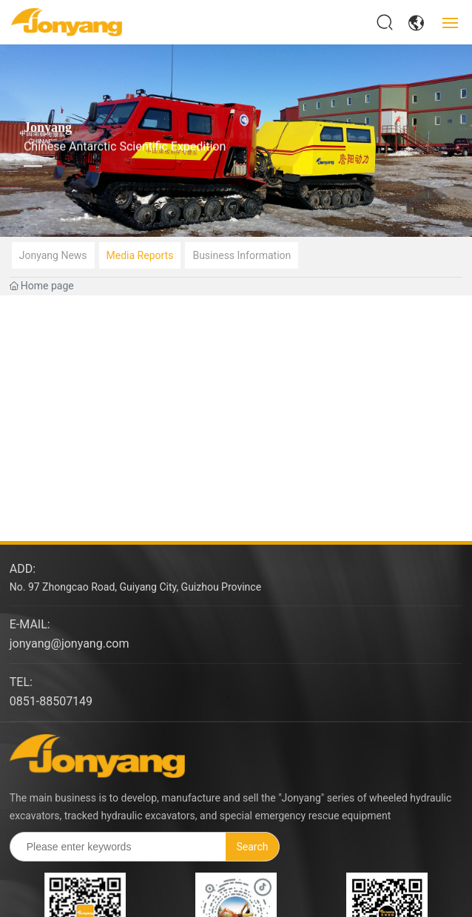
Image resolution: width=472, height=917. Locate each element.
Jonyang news (53, 255)
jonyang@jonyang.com (69, 643)
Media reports (140, 255)
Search (253, 847)
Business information (241, 255)
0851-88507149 (51, 701)
